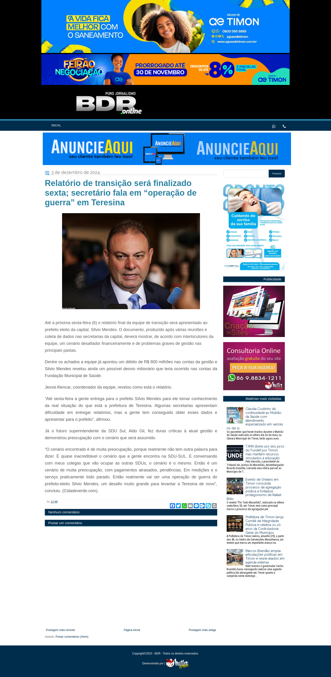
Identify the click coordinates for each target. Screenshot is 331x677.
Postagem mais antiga (202, 630)
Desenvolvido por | (165, 663)
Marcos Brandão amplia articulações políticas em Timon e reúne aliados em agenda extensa (256, 563)
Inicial (56, 125)
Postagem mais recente (60, 630)
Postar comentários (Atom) (72, 636)
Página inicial (132, 630)
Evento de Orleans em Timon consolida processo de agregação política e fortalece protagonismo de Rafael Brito (256, 494)
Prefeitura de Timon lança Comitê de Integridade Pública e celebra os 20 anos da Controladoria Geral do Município (256, 529)
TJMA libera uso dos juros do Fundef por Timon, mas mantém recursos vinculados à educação (256, 459)
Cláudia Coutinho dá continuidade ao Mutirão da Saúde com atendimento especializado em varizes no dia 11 (256, 423)
